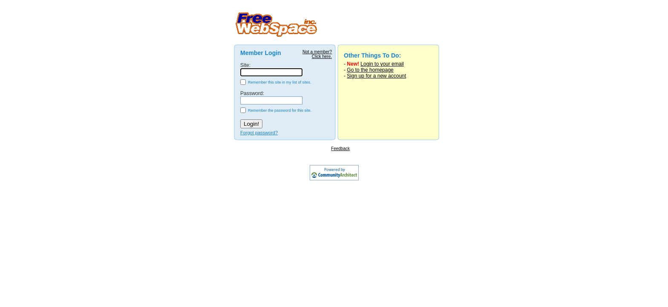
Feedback (340, 148)
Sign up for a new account (376, 76)
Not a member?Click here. (317, 54)
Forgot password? (259, 132)
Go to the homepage (370, 70)
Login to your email (381, 64)
